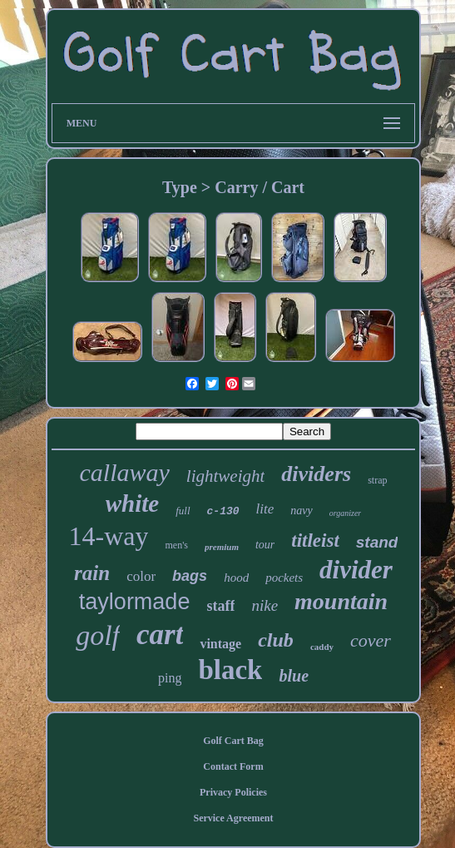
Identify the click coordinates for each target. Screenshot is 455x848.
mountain (341, 601)
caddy (322, 647)
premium (222, 547)
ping (169, 678)
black (230, 670)
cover (370, 640)
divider (356, 569)
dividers (316, 474)
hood (236, 577)
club (276, 640)
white (132, 503)
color (141, 576)
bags (189, 576)
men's (176, 545)
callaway (125, 472)
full (183, 510)
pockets (284, 577)
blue (294, 676)
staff (220, 606)
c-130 (223, 511)
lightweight (225, 476)
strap (377, 480)
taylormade (134, 601)
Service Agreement (233, 818)
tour (264, 544)
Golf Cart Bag (233, 740)
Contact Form (233, 766)
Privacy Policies (233, 792)
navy (301, 510)
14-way (109, 536)
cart (159, 634)
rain (92, 573)
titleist (315, 540)
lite (265, 509)
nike (264, 605)
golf (98, 635)
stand (377, 542)
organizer (345, 513)
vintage (220, 644)
